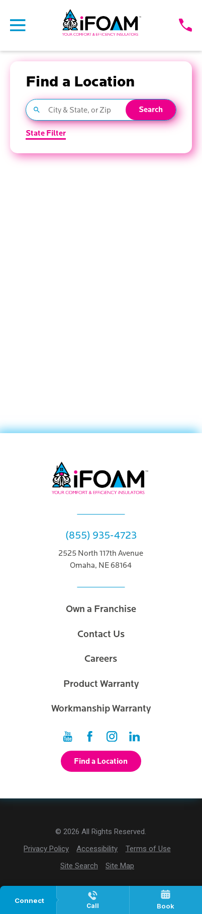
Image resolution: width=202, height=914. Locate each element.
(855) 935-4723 (101, 535)
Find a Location (101, 761)
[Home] (102, 25)
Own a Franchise (101, 609)
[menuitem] (46, 849)
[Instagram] (112, 736)
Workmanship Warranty (101, 708)
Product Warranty (101, 683)
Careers (100, 658)
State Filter (46, 134)
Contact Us (101, 634)
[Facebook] (89, 736)
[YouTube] (67, 736)
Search (151, 110)
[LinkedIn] (134, 736)
